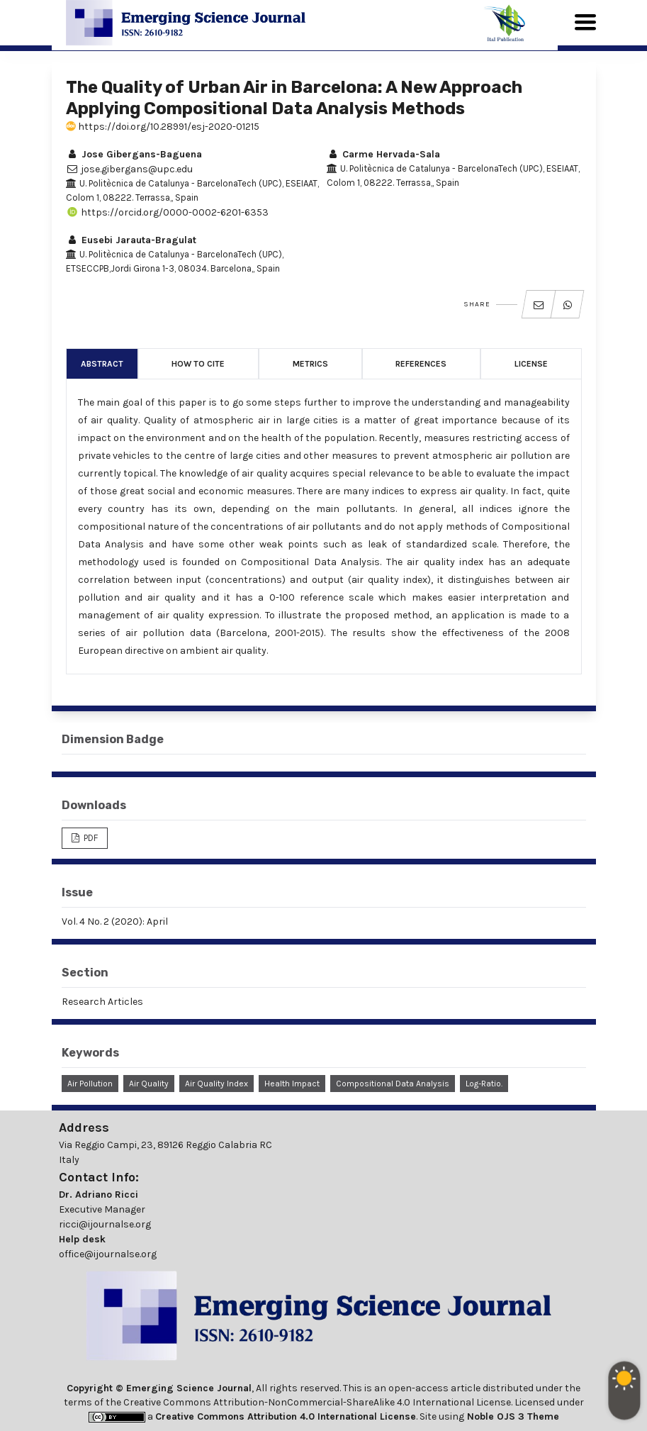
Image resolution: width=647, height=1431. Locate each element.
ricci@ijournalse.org (105, 1224)
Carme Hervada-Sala (383, 154)
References (420, 364)
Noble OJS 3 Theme (511, 1416)
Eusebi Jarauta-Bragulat (131, 240)
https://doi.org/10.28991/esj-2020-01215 (162, 127)
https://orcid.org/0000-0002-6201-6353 (167, 212)
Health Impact (292, 1083)
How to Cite (198, 364)
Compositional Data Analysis (392, 1083)
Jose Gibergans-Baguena (134, 154)
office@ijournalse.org (108, 1254)
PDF (89, 838)
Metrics (310, 364)
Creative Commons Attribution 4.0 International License (285, 1416)
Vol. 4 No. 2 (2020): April (115, 921)
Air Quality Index (216, 1083)
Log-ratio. (484, 1083)
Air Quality (149, 1083)
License (531, 364)
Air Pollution (90, 1083)
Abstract (102, 364)
